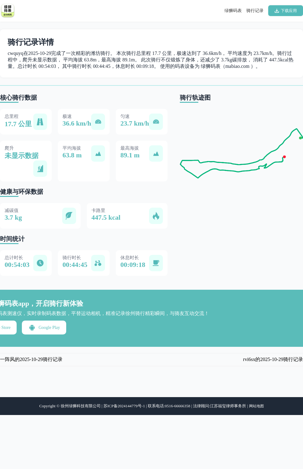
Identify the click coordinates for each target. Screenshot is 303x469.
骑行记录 (255, 10)
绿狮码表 (233, 10)
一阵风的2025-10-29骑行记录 (31, 359)
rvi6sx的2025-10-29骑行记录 (273, 359)
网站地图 (256, 406)
